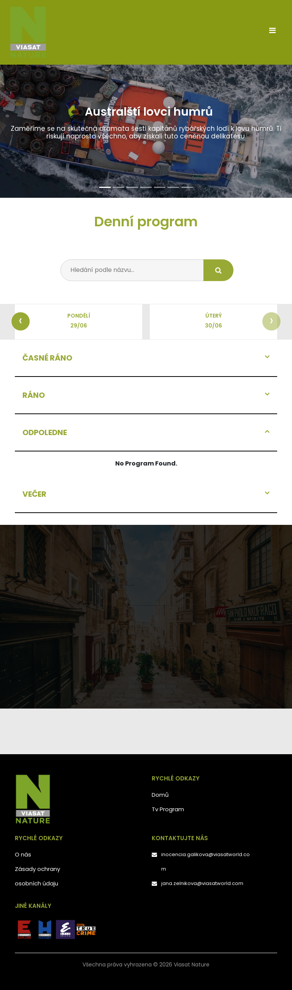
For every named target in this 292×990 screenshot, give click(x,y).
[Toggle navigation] (272, 32)
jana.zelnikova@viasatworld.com (202, 883)
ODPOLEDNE (44, 432)
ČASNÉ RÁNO (47, 358)
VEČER (34, 494)
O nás (23, 854)
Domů (160, 795)
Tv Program (168, 809)
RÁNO (33, 395)
